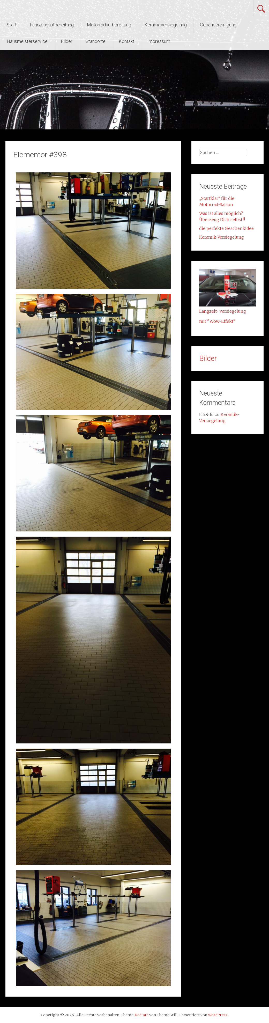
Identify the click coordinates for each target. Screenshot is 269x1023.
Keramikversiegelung (165, 24)
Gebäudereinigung (218, 24)
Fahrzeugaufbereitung (52, 24)
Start (12, 24)
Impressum (158, 41)
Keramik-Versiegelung (221, 237)
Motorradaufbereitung (109, 24)
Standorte (96, 41)
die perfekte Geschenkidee (226, 228)
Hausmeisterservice (27, 41)
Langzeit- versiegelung (222, 311)
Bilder (66, 41)
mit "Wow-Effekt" (217, 321)
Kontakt (126, 41)
